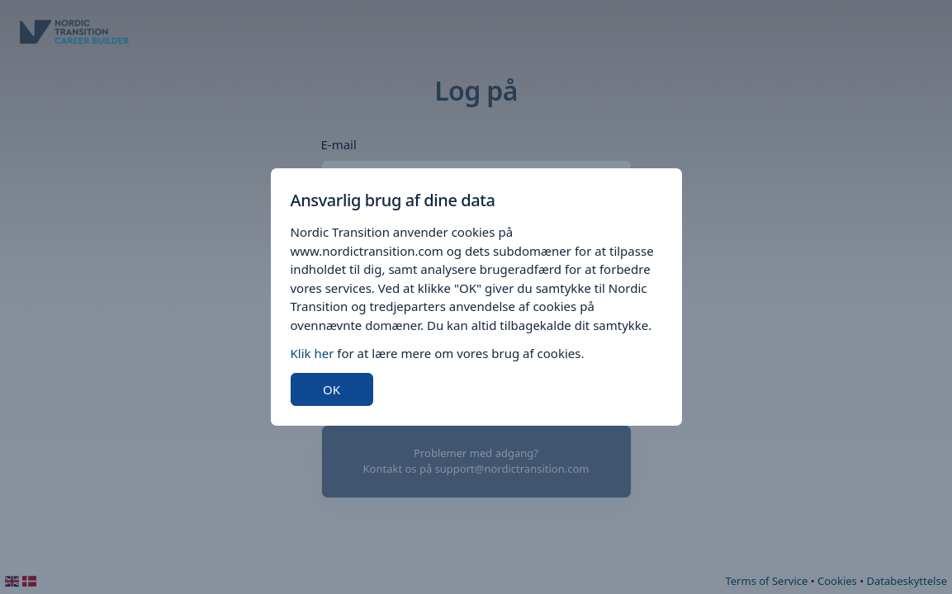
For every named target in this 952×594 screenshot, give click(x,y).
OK (331, 389)
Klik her (312, 353)
